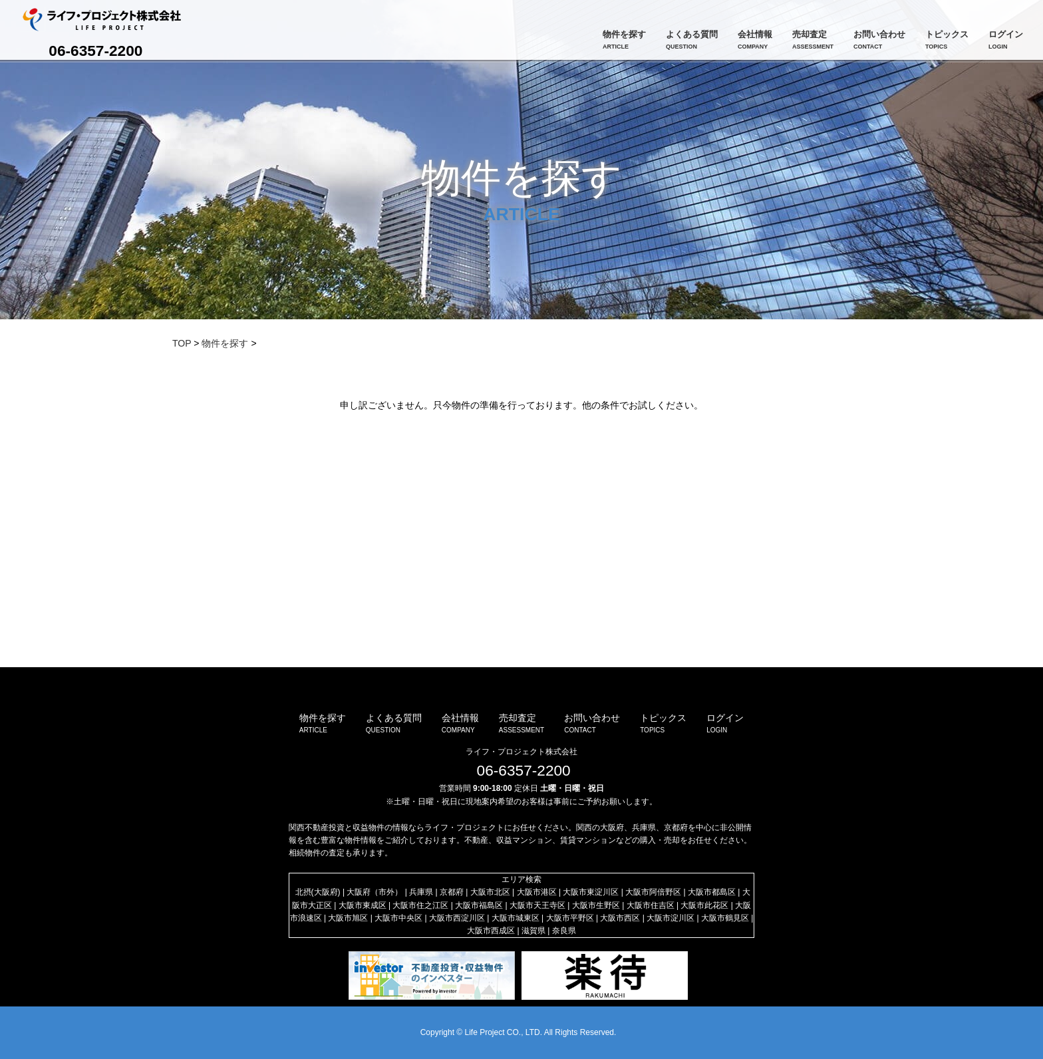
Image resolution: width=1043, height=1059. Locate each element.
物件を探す (225, 343)
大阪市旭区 (348, 918)
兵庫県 (421, 892)
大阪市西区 (620, 918)
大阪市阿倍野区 (653, 892)
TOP (181, 343)
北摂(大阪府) (318, 892)
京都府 (452, 892)
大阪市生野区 (596, 905)
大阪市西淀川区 (457, 918)
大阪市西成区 (491, 930)
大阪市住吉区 (650, 905)
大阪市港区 (537, 892)
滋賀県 (533, 930)
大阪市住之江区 (420, 905)
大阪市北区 (490, 892)
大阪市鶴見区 (725, 918)
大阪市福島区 (479, 905)
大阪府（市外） (374, 892)
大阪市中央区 (398, 918)
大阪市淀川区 (670, 918)
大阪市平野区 (570, 918)
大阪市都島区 (712, 892)
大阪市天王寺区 (537, 905)
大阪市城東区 (515, 918)
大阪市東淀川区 (591, 892)
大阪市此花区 (704, 905)
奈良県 (564, 930)
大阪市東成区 (362, 905)
